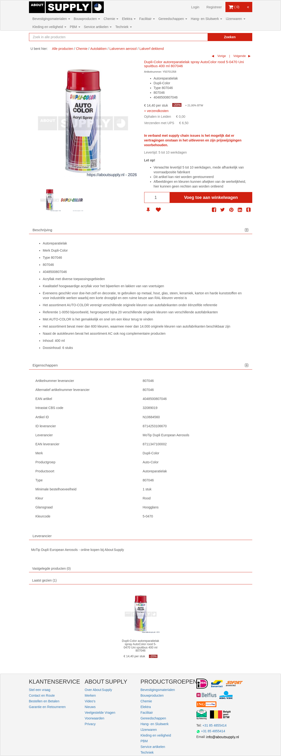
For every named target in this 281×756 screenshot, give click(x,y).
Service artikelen (98, 27)
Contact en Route (42, 695)
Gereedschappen (172, 19)
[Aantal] (157, 197)
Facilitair (147, 19)
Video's (90, 701)
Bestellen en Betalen (44, 701)
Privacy (90, 724)
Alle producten (62, 49)
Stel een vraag (39, 690)
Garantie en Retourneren (47, 707)
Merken (90, 695)
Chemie (111, 19)
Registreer (214, 7)
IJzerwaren (235, 19)
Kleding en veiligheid (49, 27)
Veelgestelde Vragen (100, 712)
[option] (49, 200)
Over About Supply (98, 690)
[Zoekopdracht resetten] (196, 37)
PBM (75, 27)
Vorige (221, 56)
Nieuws (90, 707)
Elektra (128, 19)
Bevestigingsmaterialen (51, 19)
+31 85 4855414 (214, 725)
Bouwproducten (87, 19)
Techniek (123, 27)
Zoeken (230, 37)
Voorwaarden (95, 718)
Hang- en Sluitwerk (206, 19)
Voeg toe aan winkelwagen (211, 197)
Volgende (239, 56)
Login (195, 7)
